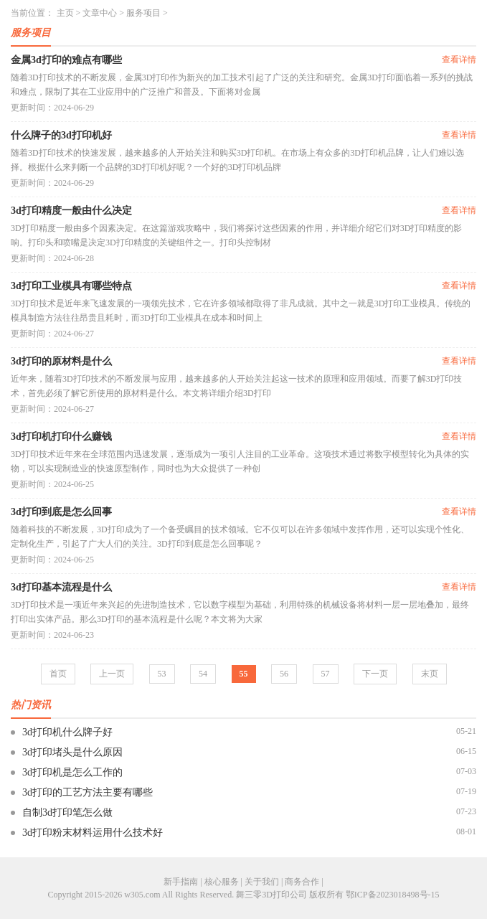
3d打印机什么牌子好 (67, 732)
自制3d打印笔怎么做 (67, 812)
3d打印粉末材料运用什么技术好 (92, 832)
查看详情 (459, 60)
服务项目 (143, 13)
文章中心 (99, 13)
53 (162, 674)
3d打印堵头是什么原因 (72, 752)
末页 (429, 674)
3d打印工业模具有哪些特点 (71, 286)
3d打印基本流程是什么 (61, 587)
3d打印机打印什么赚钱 (61, 436)
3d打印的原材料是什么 (61, 361)
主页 (65, 13)
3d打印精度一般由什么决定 (71, 210)
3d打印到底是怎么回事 (61, 511)
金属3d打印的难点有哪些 (66, 60)
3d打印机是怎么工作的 (72, 772)
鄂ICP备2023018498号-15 (393, 895)
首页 (58, 674)
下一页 (375, 674)
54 (203, 674)
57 (325, 674)
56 (284, 674)
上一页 (112, 674)
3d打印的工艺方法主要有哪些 (87, 792)
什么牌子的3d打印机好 (61, 135)
